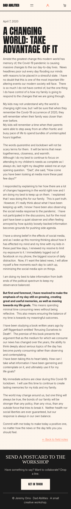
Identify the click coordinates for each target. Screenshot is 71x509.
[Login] (47, 5)
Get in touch (35, 484)
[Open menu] (32, 5)
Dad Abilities (11, 5)
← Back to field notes (55, 439)
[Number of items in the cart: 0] (64, 5)
